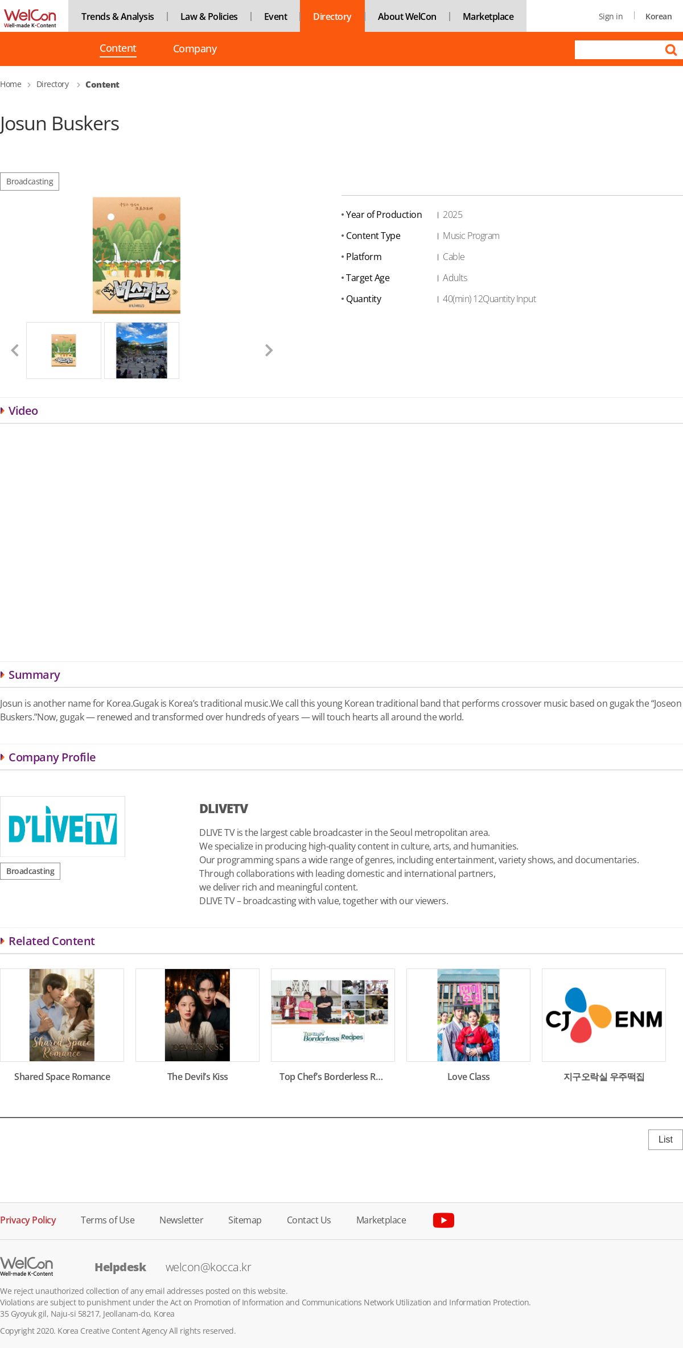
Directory (332, 16)
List (666, 1139)
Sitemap (245, 1219)
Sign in (611, 16)
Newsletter (181, 1219)
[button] (10, 350)
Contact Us (309, 1219)
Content (118, 49)
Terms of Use (107, 1219)
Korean (658, 16)
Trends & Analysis (117, 16)
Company (195, 48)
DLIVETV (223, 808)
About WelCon (407, 16)
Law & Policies (209, 16)
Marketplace (488, 16)
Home (10, 84)
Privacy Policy (28, 1219)
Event (275, 16)
